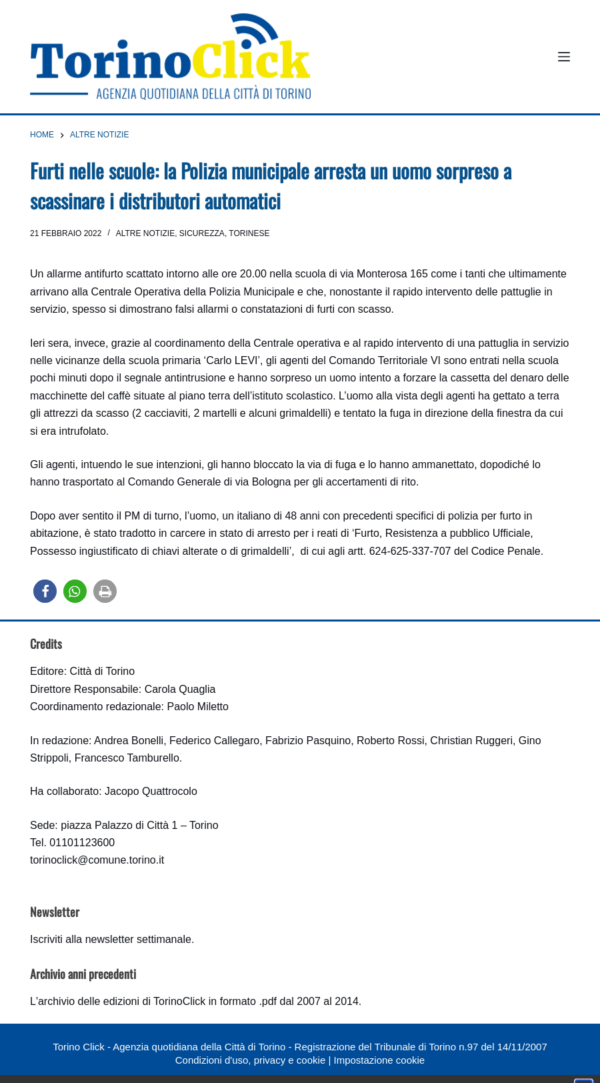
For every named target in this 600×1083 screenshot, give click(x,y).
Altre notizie (145, 233)
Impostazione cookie (379, 1060)
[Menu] (564, 57)
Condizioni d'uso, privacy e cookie (250, 1060)
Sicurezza (202, 233)
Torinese (249, 233)
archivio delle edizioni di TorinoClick (121, 1001)
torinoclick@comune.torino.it (97, 860)
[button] (45, 591)
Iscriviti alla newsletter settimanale (110, 939)
